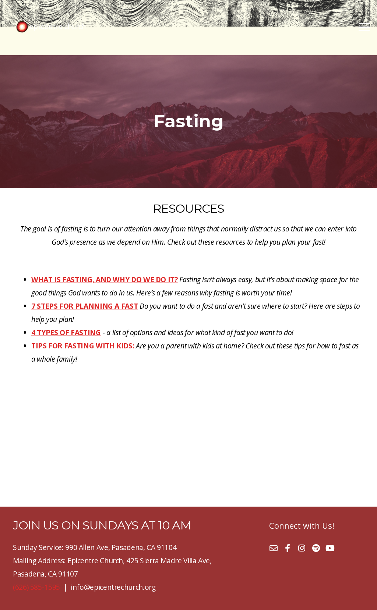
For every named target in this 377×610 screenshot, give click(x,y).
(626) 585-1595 (36, 587)
